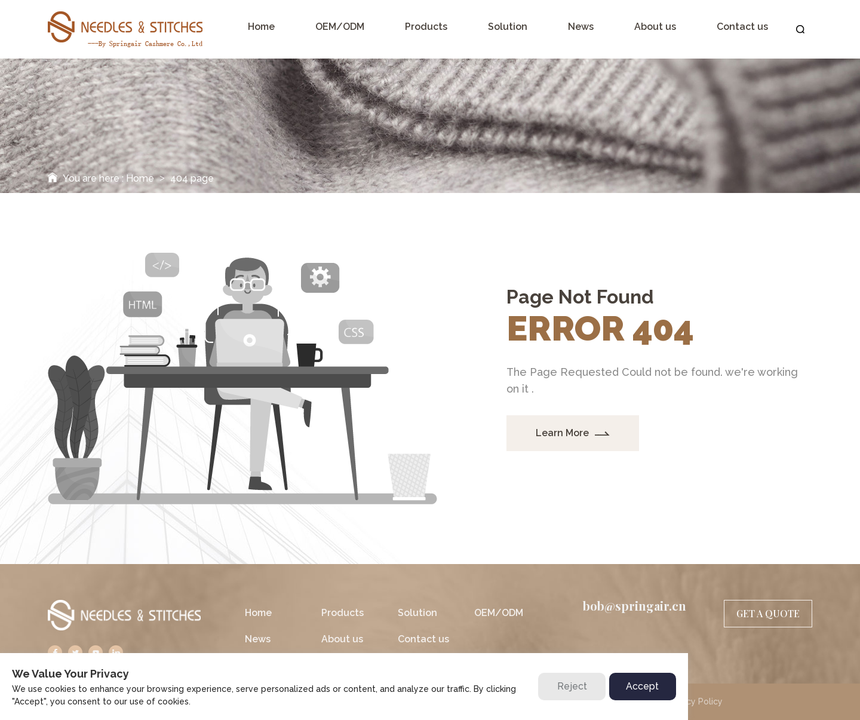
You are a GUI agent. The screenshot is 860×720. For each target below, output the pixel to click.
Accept (642, 686)
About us (342, 639)
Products (342, 612)
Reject (572, 686)
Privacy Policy (694, 701)
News (258, 639)
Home (140, 178)
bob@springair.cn (634, 606)
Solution (417, 612)
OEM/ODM (498, 612)
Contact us (423, 639)
